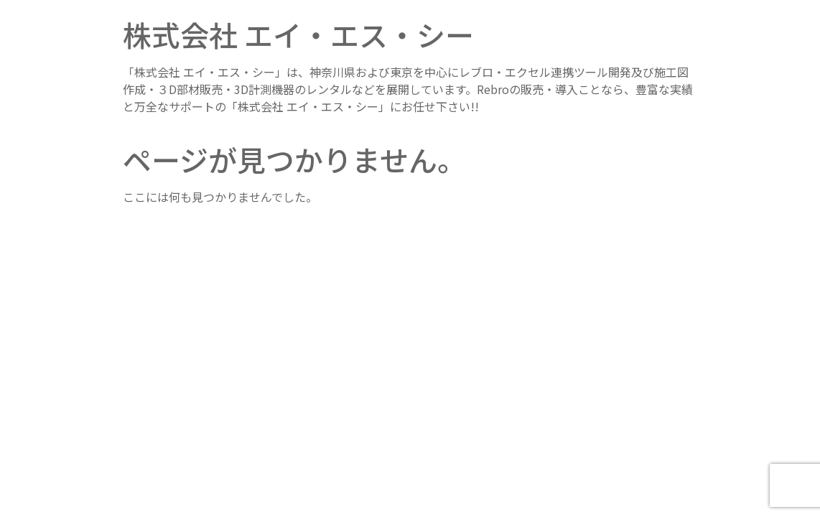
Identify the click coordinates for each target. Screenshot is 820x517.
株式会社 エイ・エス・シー (298, 34)
